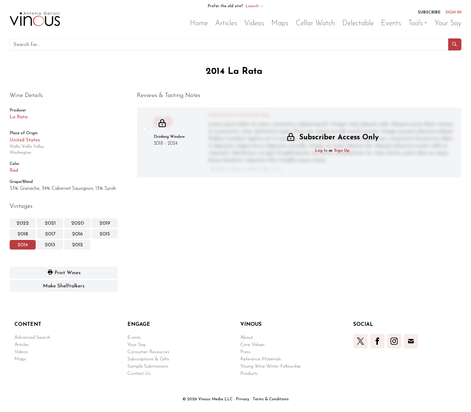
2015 (104, 234)
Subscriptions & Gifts (148, 359)
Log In (321, 151)
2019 (104, 223)
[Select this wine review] (144, 128)
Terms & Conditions (271, 399)
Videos (21, 352)
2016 (77, 234)
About (246, 337)
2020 (77, 223)
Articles (21, 344)
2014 (22, 244)
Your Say (136, 344)
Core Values (252, 344)
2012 (77, 244)
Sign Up (342, 151)
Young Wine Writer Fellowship (270, 366)
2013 (50, 244)
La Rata (19, 117)
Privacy (242, 399)
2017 (50, 234)
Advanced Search (32, 337)
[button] (454, 44)
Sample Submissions (147, 366)
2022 (23, 223)
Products (249, 373)
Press (245, 352)
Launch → (254, 6)
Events (134, 337)
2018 (22, 234)
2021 (50, 223)
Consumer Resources (148, 352)
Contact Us (138, 373)
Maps (20, 359)
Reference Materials (260, 359)
